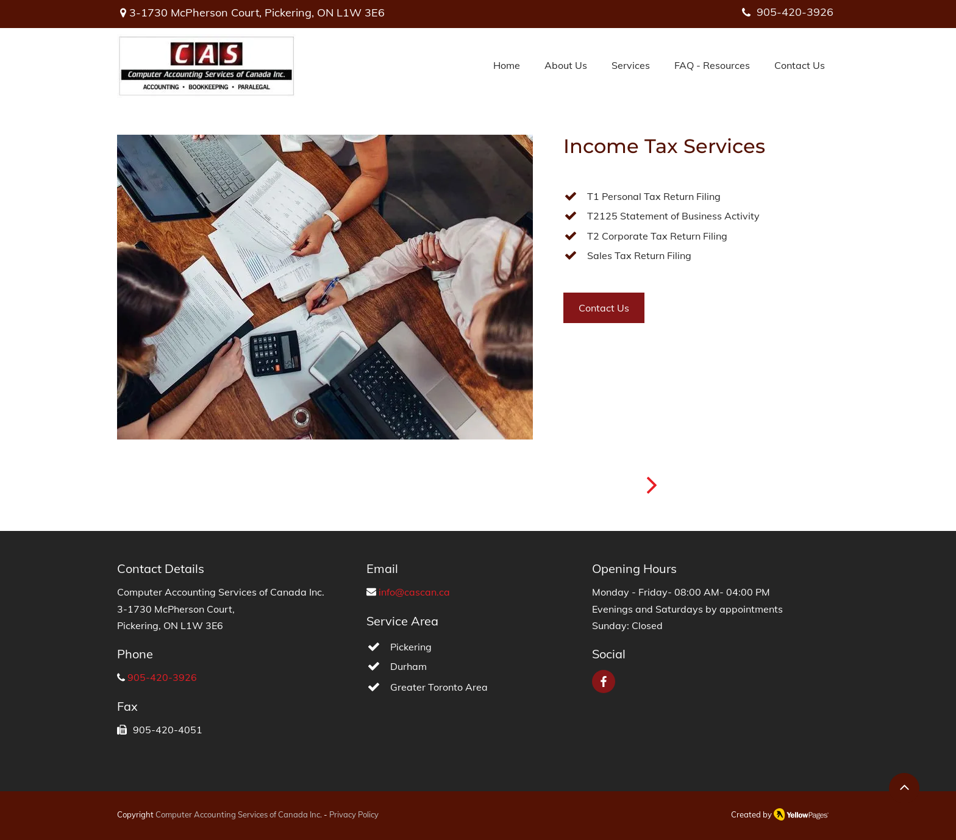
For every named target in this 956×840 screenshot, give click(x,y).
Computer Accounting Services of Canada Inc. (238, 814)
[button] (630, 66)
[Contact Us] (603, 308)
